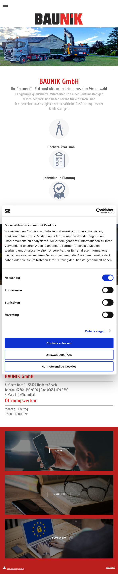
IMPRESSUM (59, 494)
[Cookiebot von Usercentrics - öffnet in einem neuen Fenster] (96, 211)
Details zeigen (95, 331)
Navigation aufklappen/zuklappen (59, 5)
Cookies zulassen (59, 343)
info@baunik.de (25, 394)
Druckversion (10, 568)
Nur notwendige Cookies (59, 366)
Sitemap (21, 568)
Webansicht (110, 567)
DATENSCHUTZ (59, 538)
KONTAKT (59, 450)
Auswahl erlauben (59, 354)
